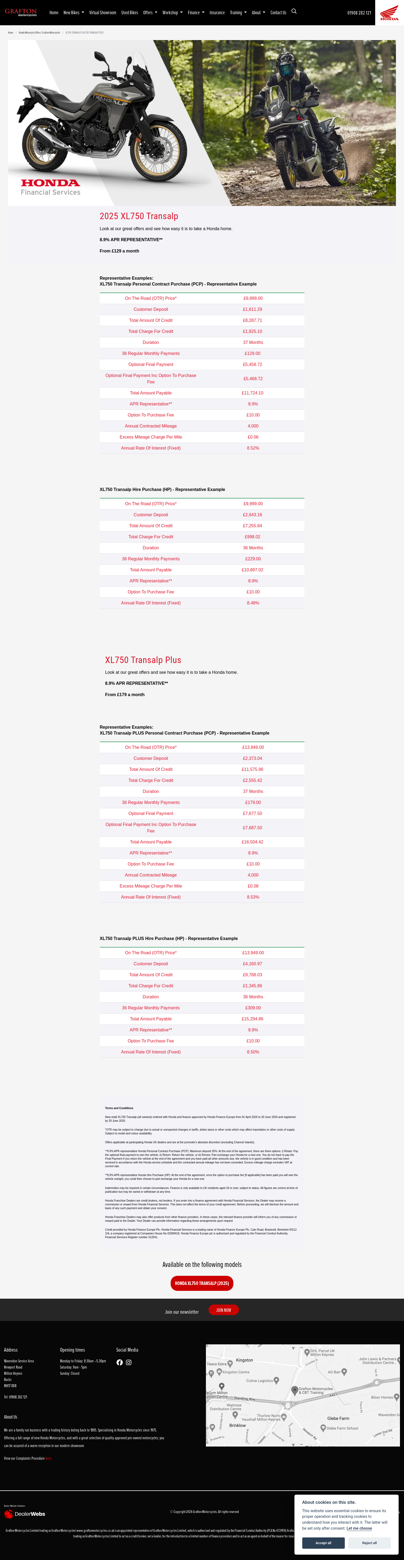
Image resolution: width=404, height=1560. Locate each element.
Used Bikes (129, 12)
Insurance (217, 12)
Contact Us (278, 12)
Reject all (369, 1543)
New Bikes (72, 12)
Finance (194, 12)
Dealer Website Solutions (14, 1506)
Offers (148, 12)
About (256, 12)
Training (236, 12)
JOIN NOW (226, 1309)
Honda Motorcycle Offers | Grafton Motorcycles (39, 32)
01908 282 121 (359, 12)
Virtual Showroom (102, 12)
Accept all (323, 1543)
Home (54, 12)
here (48, 1458)
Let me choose (359, 1528)
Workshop (171, 12)
